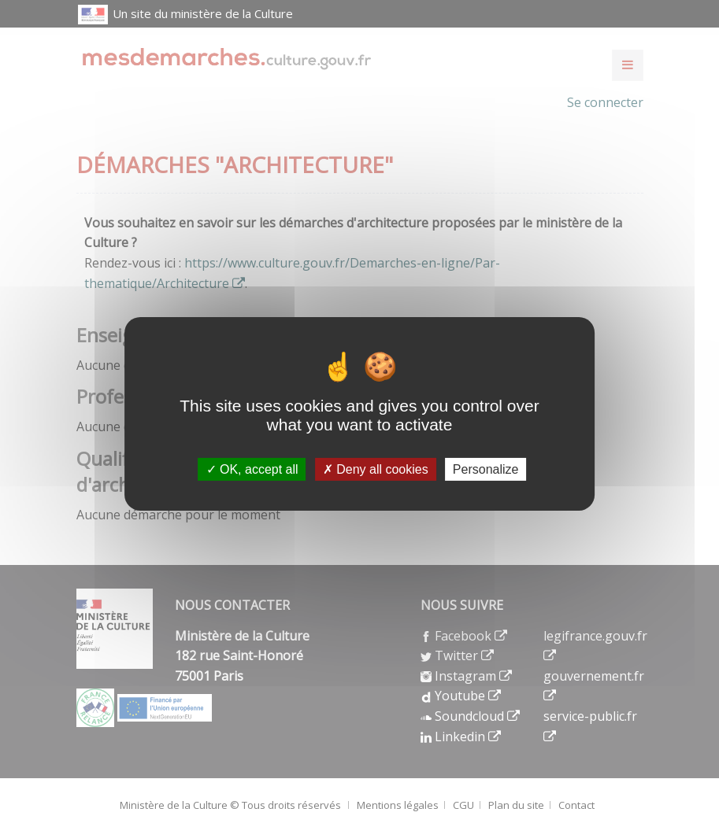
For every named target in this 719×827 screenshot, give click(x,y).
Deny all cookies (375, 468)
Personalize (486, 468)
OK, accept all (252, 468)
